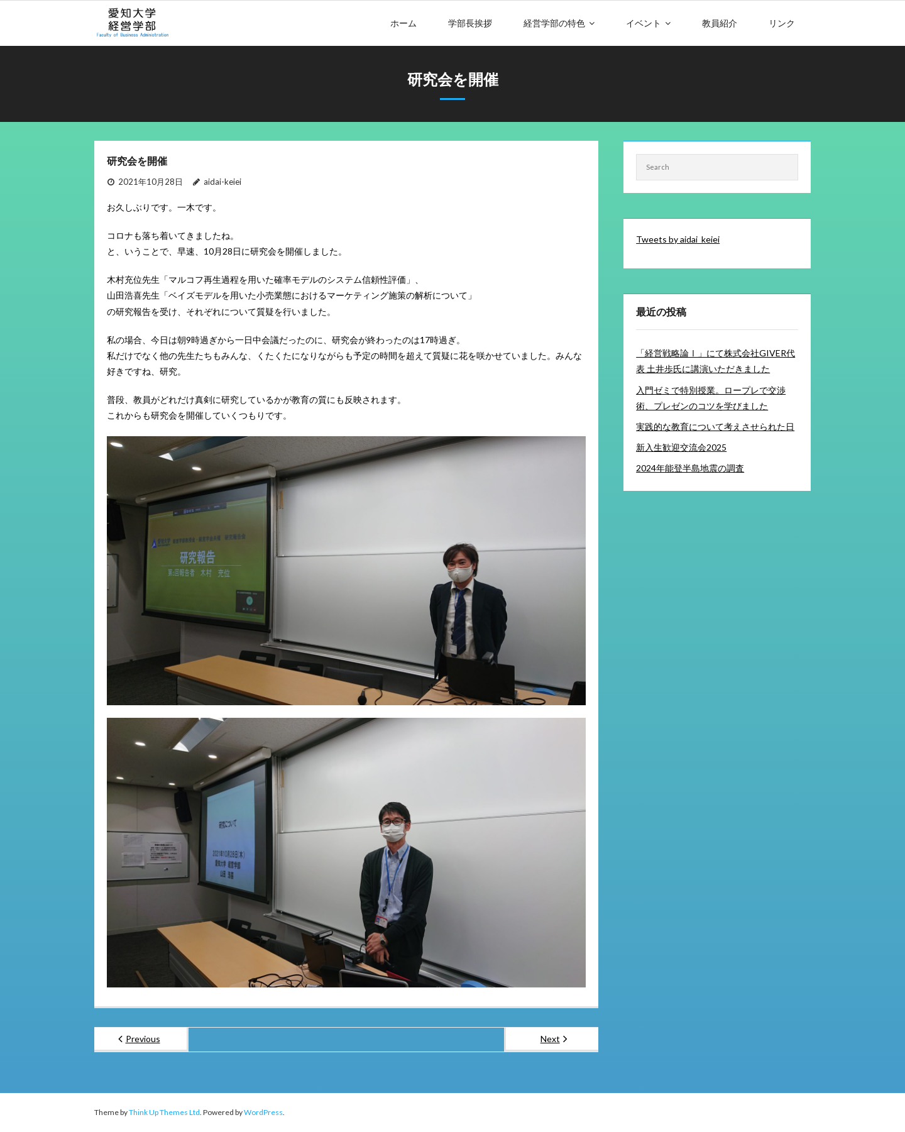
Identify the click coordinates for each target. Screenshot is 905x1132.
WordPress (263, 1112)
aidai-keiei (222, 182)
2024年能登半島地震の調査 (690, 468)
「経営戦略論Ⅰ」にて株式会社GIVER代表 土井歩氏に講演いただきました (715, 361)
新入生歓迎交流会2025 (681, 447)
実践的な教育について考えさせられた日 (715, 426)
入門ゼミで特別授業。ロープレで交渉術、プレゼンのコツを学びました (711, 398)
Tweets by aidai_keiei (678, 239)
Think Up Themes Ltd (164, 1112)
